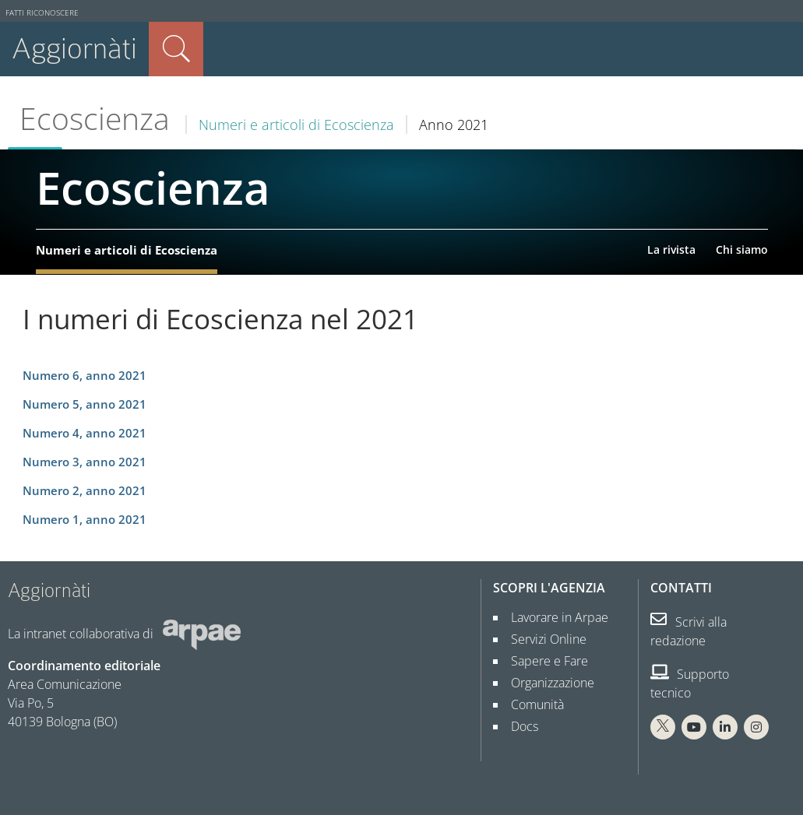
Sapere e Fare (543, 660)
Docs (518, 726)
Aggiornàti (74, 48)
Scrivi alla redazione (688, 631)
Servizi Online (542, 639)
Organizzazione (546, 682)
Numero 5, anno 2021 (84, 404)
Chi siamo (742, 249)
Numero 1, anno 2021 (84, 519)
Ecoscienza (94, 118)
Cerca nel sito (176, 49)
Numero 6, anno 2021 (84, 375)
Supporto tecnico (689, 683)
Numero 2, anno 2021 (84, 491)
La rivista (671, 249)
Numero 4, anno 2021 (84, 433)
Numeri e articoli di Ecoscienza (296, 124)
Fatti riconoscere (42, 13)
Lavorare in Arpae (553, 617)
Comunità (531, 704)
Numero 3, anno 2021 (84, 462)
